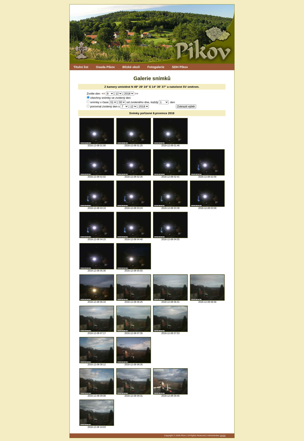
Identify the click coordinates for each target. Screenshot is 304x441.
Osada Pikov (105, 67)
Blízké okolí (131, 67)
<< (103, 93)
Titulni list (80, 67)
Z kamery (110, 86)
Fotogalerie (155, 67)
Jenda (222, 435)
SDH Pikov (180, 67)
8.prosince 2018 (163, 113)
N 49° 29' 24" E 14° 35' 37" (148, 86)
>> (136, 93)
